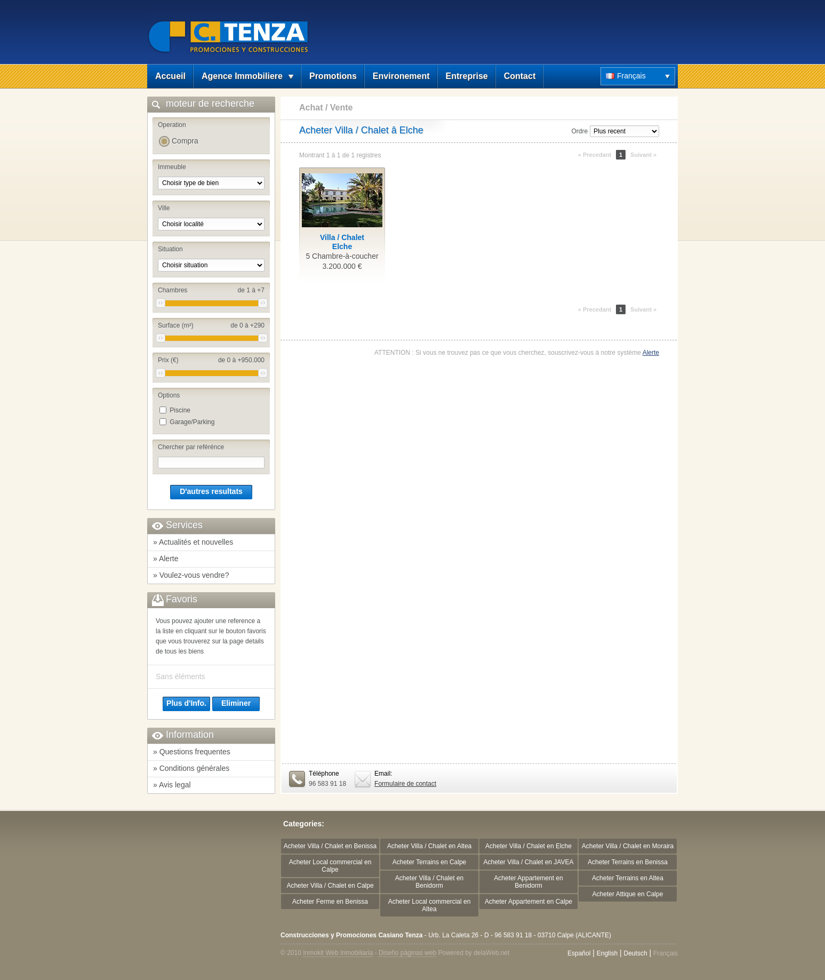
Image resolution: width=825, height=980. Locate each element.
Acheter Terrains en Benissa (628, 862)
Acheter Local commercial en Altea (429, 905)
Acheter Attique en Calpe (627, 894)
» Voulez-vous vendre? (191, 575)
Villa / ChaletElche (342, 242)
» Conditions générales (191, 768)
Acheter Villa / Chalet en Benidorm (429, 881)
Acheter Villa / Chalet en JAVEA (529, 862)
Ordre (579, 131)
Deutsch (635, 953)
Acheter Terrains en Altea (627, 878)
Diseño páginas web (407, 953)
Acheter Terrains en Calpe (430, 862)
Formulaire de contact (405, 783)
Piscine (180, 410)
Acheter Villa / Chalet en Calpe (329, 885)
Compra (185, 141)
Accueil (170, 76)
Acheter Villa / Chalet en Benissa (330, 846)
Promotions (333, 76)
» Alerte (165, 558)
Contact (520, 76)
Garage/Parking (192, 422)
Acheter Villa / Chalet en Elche (528, 846)
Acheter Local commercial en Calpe (330, 865)
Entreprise (467, 76)
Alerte (651, 352)
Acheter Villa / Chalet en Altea (429, 846)
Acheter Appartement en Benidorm (528, 881)
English (607, 953)
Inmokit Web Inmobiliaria (338, 953)
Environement (401, 76)
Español (578, 953)
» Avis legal (172, 784)
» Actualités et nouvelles (193, 542)
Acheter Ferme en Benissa (330, 901)
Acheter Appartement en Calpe (528, 901)
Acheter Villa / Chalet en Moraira (628, 846)
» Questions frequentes (191, 751)
